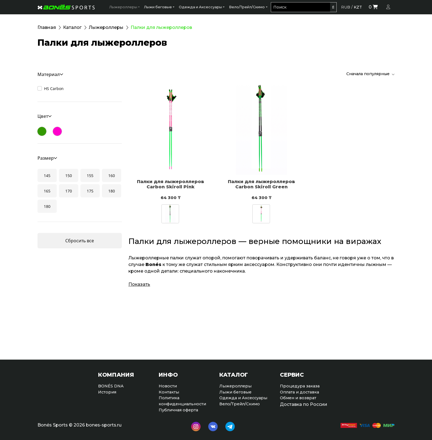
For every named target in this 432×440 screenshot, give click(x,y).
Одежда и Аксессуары (200, 7)
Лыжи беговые (158, 7)
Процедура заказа (300, 386)
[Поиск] (300, 7)
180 (111, 191)
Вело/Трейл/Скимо (247, 7)
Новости (168, 386)
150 (68, 175)
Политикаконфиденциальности (182, 400)
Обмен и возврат (298, 397)
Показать (139, 284)
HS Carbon (54, 88)
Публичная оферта (178, 410)
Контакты (169, 392)
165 (47, 191)
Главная (46, 27)
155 (90, 175)
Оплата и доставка (299, 392)
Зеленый (41, 131)
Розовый (57, 131)
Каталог (72, 27)
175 (90, 191)
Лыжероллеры (123, 7)
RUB (345, 7)
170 (68, 191)
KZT (358, 7)
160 (111, 175)
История (107, 392)
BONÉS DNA (111, 386)
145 (47, 175)
